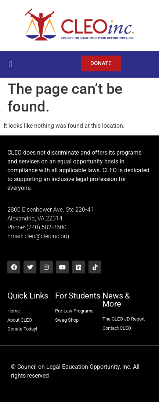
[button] (10, 64)
